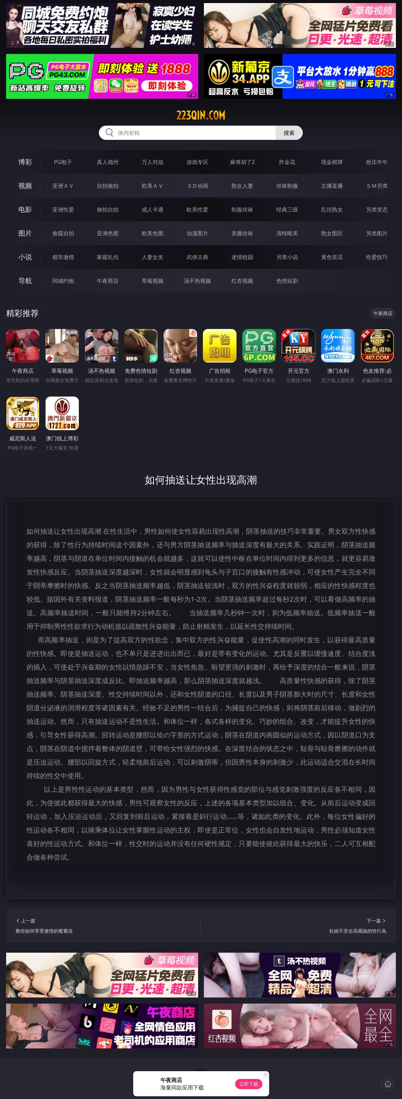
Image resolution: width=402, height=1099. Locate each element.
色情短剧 (287, 281)
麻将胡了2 (242, 162)
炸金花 (287, 162)
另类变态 (377, 209)
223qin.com (200, 115)
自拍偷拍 (108, 185)
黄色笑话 (332, 257)
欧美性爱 (197, 209)
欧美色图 (152, 233)
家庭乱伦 (108, 257)
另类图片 (377, 233)
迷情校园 (242, 257)
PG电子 (63, 162)
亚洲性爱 (63, 209)
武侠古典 (197, 257)
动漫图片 (197, 233)
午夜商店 (108, 281)
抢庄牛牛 (377, 162)
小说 (25, 256)
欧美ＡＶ (152, 185)
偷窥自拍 (63, 233)
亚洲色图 (108, 233)
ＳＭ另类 (377, 185)
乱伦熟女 (332, 209)
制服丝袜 (242, 209)
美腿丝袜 (242, 233)
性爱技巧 (377, 257)
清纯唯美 (287, 233)
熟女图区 (332, 233)
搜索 (289, 132)
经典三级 (287, 209)
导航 (25, 280)
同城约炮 (63, 281)
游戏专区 (197, 162)
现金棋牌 (332, 162)
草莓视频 (152, 281)
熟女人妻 (242, 185)
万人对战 (152, 162)
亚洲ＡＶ (63, 185)
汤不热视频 (197, 281)
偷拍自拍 (108, 209)
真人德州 (108, 162)
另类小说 (287, 257)
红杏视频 (242, 281)
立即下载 (248, 1084)
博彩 (25, 161)
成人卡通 (152, 209)
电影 (25, 209)
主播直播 (332, 185)
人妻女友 (152, 257)
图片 (25, 233)
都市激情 (63, 257)
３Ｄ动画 (197, 185)
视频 (25, 185)
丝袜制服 (287, 185)
